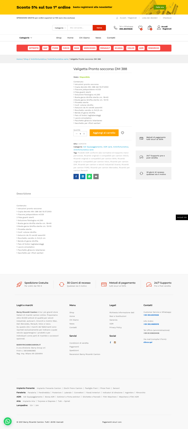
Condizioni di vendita (79, 343)
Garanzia (113, 320)
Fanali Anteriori (93, 392)
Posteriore (57, 392)
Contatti (111, 38)
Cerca (99, 28)
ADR (141, 48)
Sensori (116, 388)
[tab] (25, 194)
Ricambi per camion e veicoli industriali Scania (99, 164)
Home (70, 38)
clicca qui (148, 342)
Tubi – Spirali (64, 401)
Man (76, 48)
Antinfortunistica (120, 147)
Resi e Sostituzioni (117, 316)
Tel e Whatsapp (126, 26)
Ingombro (129, 392)
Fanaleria (32, 392)
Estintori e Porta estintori (68, 397)
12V (31, 405)
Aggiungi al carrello (104, 132)
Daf (45, 48)
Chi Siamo (84, 38)
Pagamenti (74, 347)
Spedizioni (74, 350)
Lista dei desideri (150, 18)
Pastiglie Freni (91, 388)
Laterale (67, 392)
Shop (59, 38)
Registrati (132, 18)
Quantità (76, 130)
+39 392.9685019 (151, 324)
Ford (55, 48)
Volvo (130, 48)
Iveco (66, 48)
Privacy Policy (115, 327)
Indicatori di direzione (112, 392)
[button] (8, 421)
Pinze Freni (105, 388)
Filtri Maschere (110, 397)
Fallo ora (160, 7)
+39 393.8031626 (151, 315)
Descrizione (24, 193)
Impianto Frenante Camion (49, 388)
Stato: (76, 77)
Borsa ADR (50, 397)
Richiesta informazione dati (121, 312)
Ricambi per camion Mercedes (104, 167)
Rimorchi (153, 48)
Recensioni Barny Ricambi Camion (85, 354)
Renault (105, 48)
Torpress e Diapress (46, 401)
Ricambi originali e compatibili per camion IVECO (106, 156)
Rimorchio (140, 392)
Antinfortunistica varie (83, 150)
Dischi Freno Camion (73, 388)
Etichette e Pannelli (91, 397)
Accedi (123, 18)
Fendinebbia (44, 392)
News (98, 38)
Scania (119, 48)
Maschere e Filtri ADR (129, 397)
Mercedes (89, 48)
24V (37, 405)
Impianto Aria (29, 401)
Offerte (34, 48)
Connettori (79, 392)
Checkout (167, 18)
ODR (111, 324)
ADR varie (107, 147)
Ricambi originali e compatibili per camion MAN (95, 158)
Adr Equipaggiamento (92, 147)
